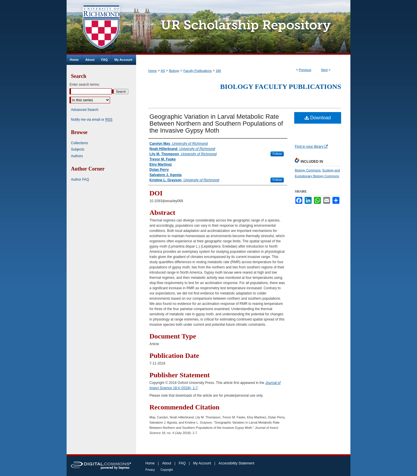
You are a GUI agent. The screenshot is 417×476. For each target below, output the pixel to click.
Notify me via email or (91, 120)
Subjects (77, 149)
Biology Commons (308, 170)
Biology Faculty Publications (280, 86)
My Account (202, 463)
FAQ (182, 463)
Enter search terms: (85, 85)
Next (324, 70)
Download (318, 117)
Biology (174, 70)
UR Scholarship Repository (243, 27)
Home (152, 70)
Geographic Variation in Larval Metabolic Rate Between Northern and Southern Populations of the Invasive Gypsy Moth (216, 123)
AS (163, 70)
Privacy (150, 469)
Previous (305, 70)
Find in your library (311, 146)
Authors (77, 156)
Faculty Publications (197, 70)
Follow (277, 153)
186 (218, 70)
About (166, 463)
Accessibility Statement (236, 463)
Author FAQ (80, 179)
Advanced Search (84, 110)
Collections (79, 143)
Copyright (166, 469)
